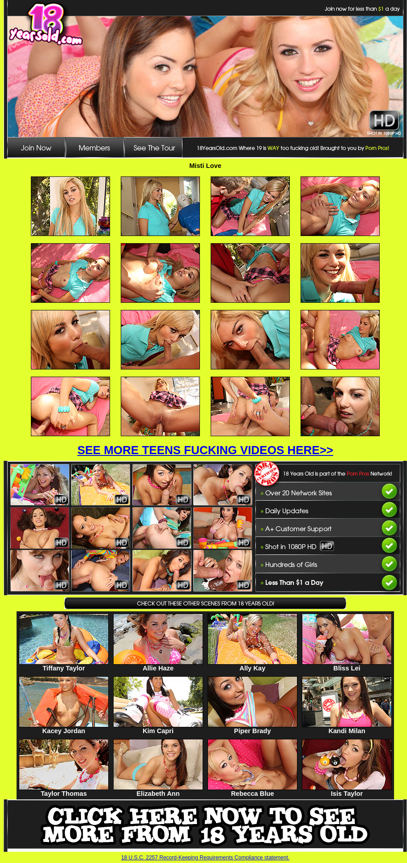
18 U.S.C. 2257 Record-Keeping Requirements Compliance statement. (205, 857)
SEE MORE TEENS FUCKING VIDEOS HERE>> (205, 450)
